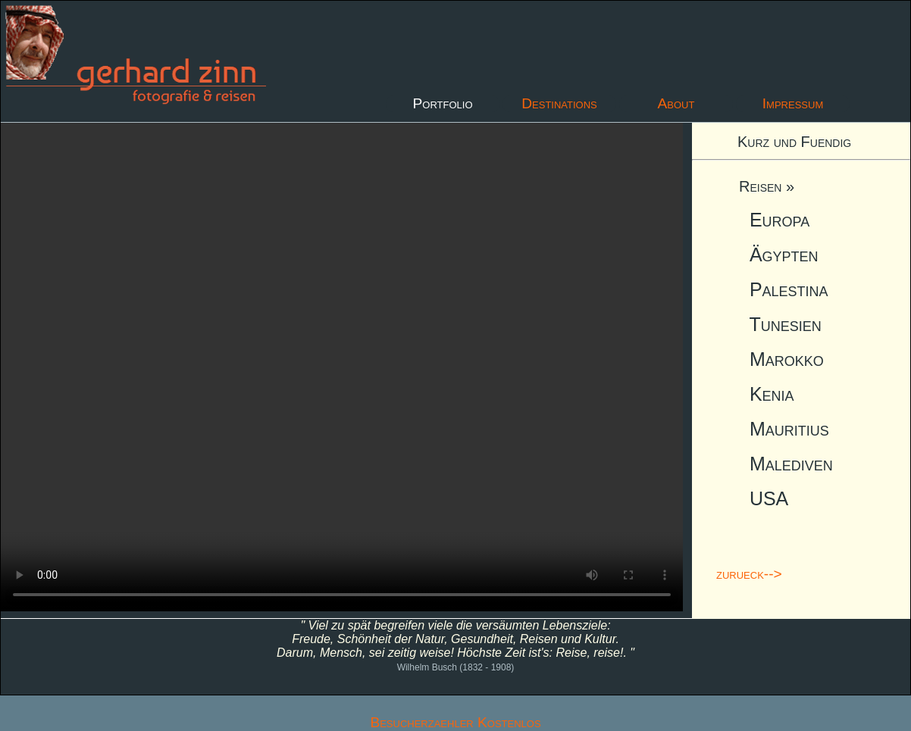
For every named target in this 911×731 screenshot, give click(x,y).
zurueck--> (749, 574)
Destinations (559, 103)
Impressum (792, 103)
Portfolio (442, 103)
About (676, 103)
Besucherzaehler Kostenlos (455, 722)
